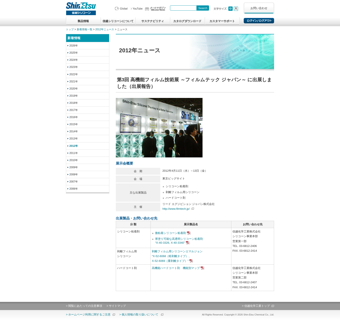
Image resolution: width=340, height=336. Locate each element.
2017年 (73, 110)
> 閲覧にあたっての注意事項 (84, 305)
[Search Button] (203, 8)
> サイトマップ (116, 305)
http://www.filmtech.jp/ (176, 208)
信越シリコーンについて (118, 21)
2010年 (73, 160)
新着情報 (73, 38)
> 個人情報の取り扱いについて (138, 314)
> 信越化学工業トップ (256, 305)
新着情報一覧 (84, 29)
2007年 (73, 181)
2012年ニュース (104, 29)
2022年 (73, 74)
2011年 (73, 153)
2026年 (73, 45)
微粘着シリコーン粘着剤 (170, 233)
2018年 (73, 102)
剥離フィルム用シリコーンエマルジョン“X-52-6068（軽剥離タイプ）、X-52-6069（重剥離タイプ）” (177, 256)
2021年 (73, 81)
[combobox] (183, 8)
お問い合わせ (258, 8)
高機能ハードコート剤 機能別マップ (176, 268)
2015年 (73, 124)
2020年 (73, 88)
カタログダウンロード (187, 21)
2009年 (73, 167)
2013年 (73, 138)
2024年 (73, 59)
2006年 (73, 188)
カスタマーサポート (222, 21)
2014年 (73, 131)
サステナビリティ (152, 21)
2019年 (73, 95)
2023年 (73, 67)
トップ (70, 29)
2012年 (73, 145)
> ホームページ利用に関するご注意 (88, 314)
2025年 (73, 52)
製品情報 (83, 21)
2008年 (73, 174)
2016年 (73, 117)
